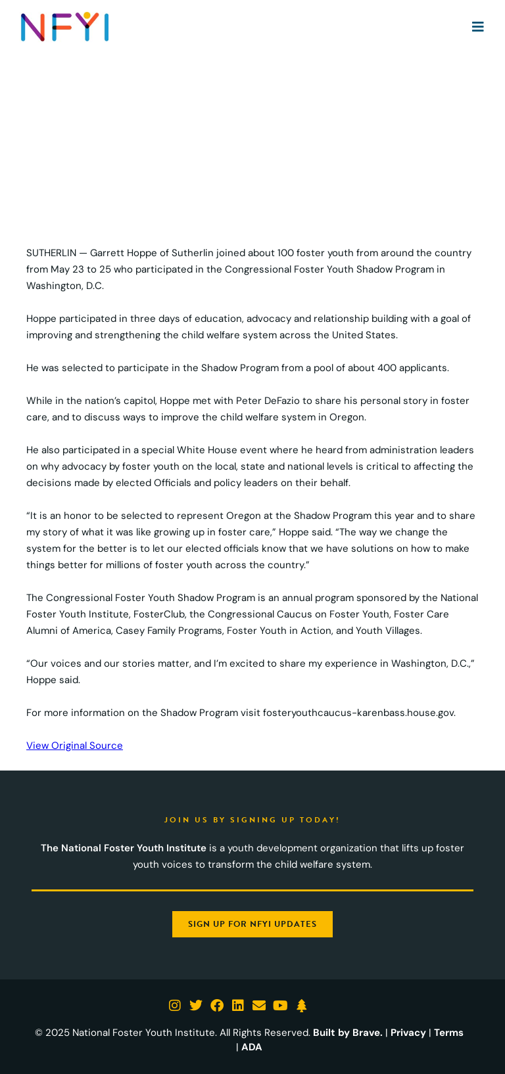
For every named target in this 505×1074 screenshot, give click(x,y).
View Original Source (74, 745)
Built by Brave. (348, 1032)
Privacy (408, 1032)
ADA (251, 1047)
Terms (449, 1032)
